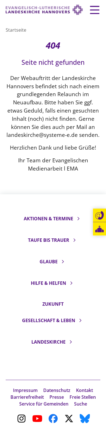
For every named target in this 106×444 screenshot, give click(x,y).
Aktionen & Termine (48, 218)
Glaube (49, 261)
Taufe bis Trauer (48, 240)
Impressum (25, 390)
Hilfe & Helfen (48, 283)
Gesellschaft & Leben (48, 320)
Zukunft (53, 304)
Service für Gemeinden (43, 404)
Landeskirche (48, 342)
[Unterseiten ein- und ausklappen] (78, 219)
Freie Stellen (83, 397)
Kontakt (84, 390)
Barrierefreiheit (27, 397)
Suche (80, 404)
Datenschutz (56, 390)
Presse (56, 397)
